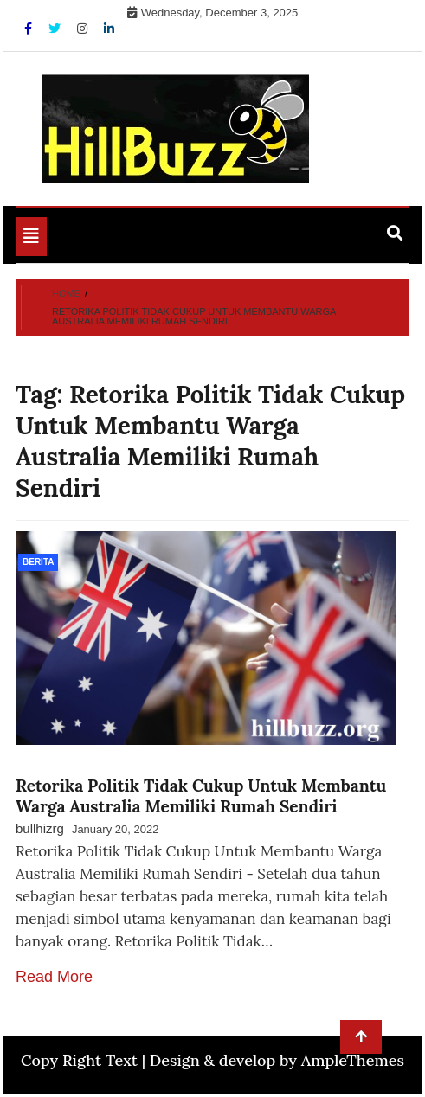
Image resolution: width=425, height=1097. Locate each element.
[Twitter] (56, 28)
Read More (54, 976)
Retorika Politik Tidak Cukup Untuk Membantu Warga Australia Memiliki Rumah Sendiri (201, 796)
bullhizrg (40, 828)
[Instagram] (84, 28)
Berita (38, 562)
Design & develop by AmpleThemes (277, 1060)
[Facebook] (29, 28)
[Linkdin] (109, 28)
